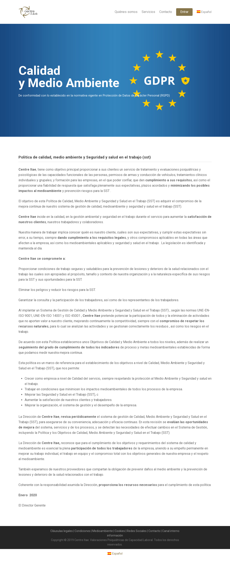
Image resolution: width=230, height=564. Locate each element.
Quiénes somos (126, 12)
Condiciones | (83, 531)
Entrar (184, 12)
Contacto (165, 12)
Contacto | (155, 531)
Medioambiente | (103, 531)
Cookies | (121, 531)
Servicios (148, 12)
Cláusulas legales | (62, 531)
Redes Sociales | (137, 531)
